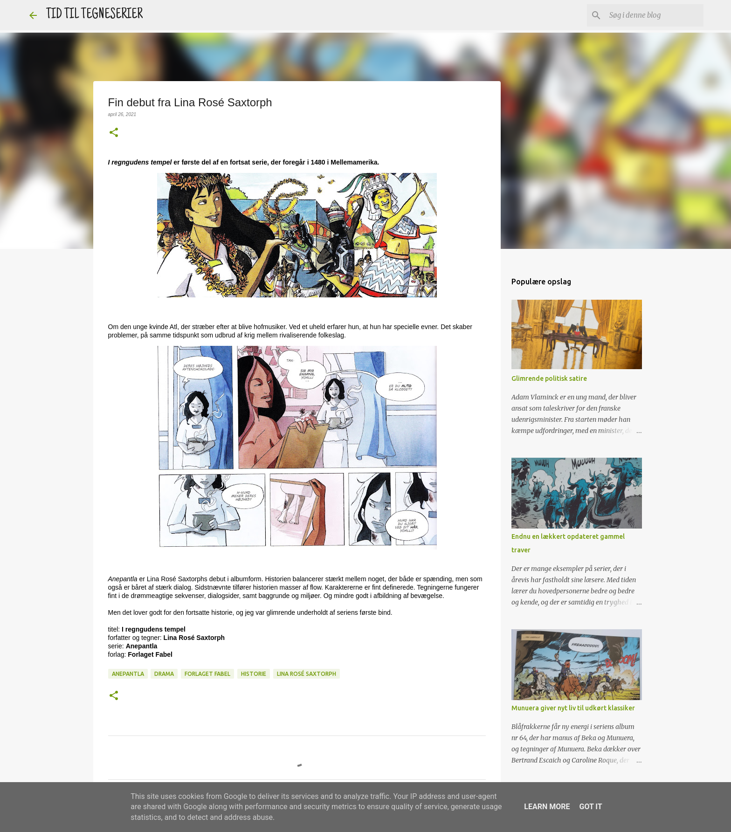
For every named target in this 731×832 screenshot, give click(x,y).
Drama (164, 674)
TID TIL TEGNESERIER (94, 15)
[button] (113, 133)
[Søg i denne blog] (654, 15)
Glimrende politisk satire (549, 378)
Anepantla (128, 674)
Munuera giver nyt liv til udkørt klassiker (573, 708)
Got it (590, 806)
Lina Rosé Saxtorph (306, 674)
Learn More (547, 806)
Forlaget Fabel (207, 674)
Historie (253, 674)
